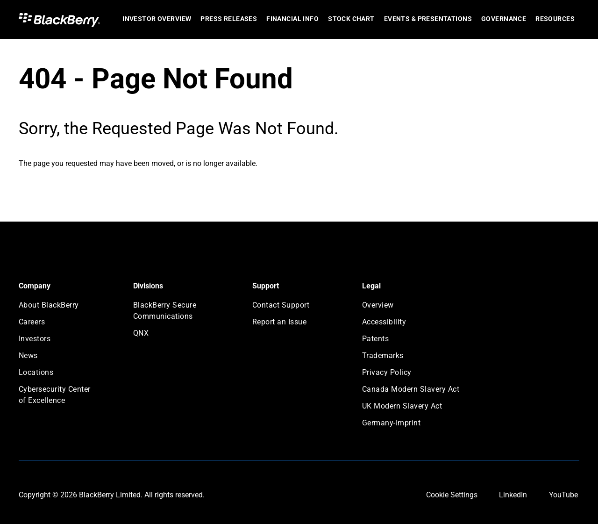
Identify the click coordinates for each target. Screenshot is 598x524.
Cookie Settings (451, 494)
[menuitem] (157, 19)
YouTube (563, 494)
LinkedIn (513, 494)
